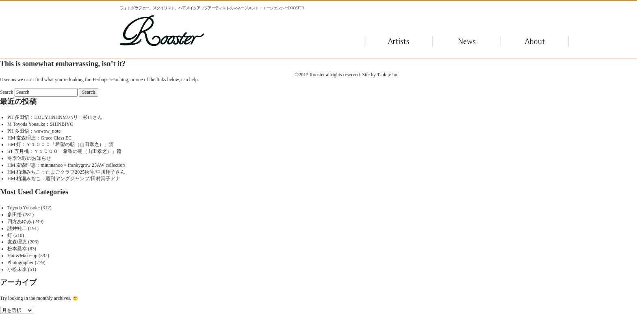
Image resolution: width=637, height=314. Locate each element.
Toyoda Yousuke (23, 208)
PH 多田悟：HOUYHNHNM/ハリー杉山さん (54, 117)
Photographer (20, 262)
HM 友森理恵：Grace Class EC (39, 138)
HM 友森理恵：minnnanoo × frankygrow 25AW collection (66, 165)
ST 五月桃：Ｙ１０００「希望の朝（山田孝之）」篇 (64, 151)
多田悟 (14, 214)
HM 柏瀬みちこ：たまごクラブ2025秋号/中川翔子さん (66, 172)
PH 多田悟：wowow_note (34, 131)
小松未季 (17, 269)
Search (6, 92)
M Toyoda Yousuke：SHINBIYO (40, 124)
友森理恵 (17, 242)
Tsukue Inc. (388, 74)
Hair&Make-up (22, 255)
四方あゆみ (19, 221)
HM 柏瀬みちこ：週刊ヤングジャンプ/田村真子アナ (63, 178)
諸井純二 (17, 228)
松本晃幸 (17, 249)
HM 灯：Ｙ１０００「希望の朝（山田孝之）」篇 (60, 144)
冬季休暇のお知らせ (29, 158)
